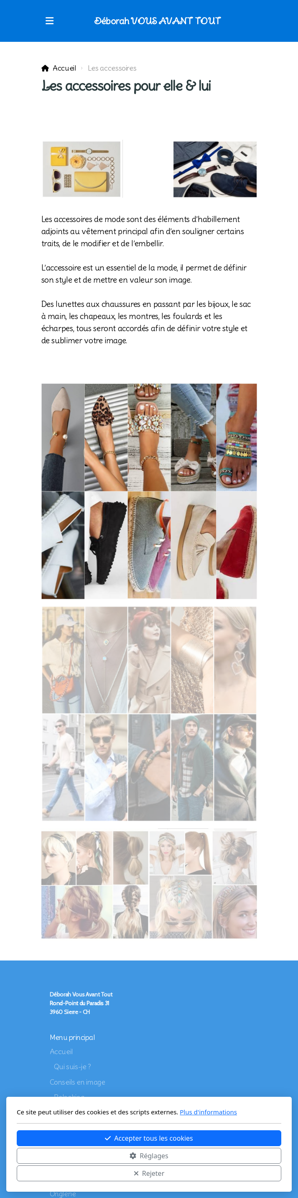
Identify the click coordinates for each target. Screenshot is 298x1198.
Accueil (64, 68)
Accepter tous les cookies (149, 1138)
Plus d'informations (208, 1112)
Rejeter (149, 1173)
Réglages (149, 1155)
